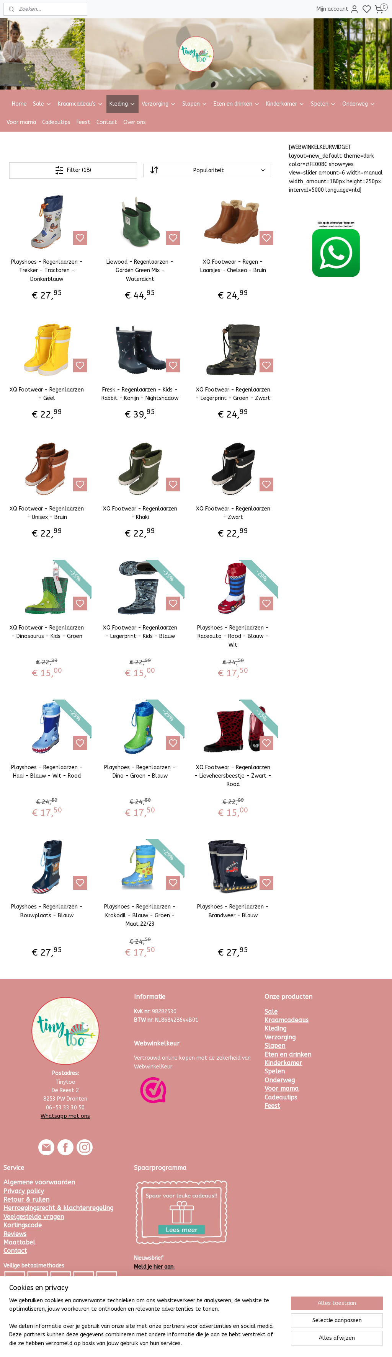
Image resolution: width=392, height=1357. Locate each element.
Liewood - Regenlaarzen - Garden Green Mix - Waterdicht (139, 270)
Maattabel (19, 1242)
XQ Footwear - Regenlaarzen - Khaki (140, 513)
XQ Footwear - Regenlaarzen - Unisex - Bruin (47, 513)
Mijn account (338, 9)
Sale (42, 104)
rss (232, 1343)
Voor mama (21, 122)
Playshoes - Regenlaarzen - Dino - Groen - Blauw (140, 771)
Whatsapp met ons (65, 1116)
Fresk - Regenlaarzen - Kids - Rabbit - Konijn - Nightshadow (139, 394)
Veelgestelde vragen (33, 1216)
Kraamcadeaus (287, 1020)
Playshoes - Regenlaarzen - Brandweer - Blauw (233, 911)
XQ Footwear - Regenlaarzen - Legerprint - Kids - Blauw (140, 632)
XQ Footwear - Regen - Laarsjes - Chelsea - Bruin (233, 266)
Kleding (122, 104)
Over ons (134, 122)
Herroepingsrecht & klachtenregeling (58, 1208)
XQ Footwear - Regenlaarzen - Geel (47, 394)
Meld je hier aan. (154, 1267)
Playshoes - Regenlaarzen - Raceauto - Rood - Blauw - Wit (233, 636)
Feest (83, 122)
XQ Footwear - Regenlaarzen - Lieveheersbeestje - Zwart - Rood (232, 776)
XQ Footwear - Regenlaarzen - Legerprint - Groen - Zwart (233, 394)
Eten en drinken (237, 104)
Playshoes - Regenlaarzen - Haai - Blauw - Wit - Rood (47, 771)
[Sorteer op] (207, 170)
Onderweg (359, 104)
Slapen (194, 104)
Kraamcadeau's (80, 104)
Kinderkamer (285, 104)
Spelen (323, 104)
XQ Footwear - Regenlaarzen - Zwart (233, 513)
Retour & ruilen (26, 1199)
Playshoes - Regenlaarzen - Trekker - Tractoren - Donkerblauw (47, 270)
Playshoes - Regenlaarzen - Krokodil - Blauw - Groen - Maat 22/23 (140, 916)
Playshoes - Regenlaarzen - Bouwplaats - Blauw (47, 911)
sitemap (217, 1343)
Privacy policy (23, 1191)
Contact (106, 122)
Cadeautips (56, 122)
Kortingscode (22, 1225)
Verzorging (159, 104)
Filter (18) (73, 170)
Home (19, 104)
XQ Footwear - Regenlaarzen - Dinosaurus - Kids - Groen (47, 632)
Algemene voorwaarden (39, 1182)
